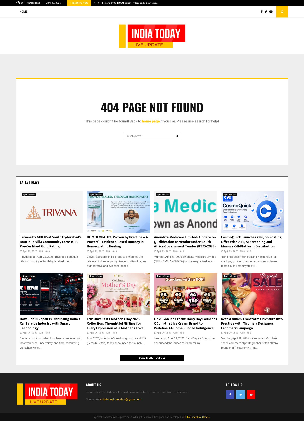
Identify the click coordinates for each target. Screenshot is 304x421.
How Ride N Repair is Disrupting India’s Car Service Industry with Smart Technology (50, 323)
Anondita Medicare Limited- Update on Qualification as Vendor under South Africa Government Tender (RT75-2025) (185, 241)
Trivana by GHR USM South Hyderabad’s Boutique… (130, 3)
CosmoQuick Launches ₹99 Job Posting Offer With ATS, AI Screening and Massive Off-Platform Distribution (251, 241)
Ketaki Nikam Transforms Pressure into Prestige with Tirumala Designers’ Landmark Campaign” (252, 323)
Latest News (29, 182)
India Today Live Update (197, 417)
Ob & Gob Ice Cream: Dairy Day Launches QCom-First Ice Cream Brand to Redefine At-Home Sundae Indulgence (185, 323)
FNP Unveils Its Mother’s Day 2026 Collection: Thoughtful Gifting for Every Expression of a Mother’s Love (115, 323)
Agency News (29, 195)
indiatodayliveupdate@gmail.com (120, 399)
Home (23, 11)
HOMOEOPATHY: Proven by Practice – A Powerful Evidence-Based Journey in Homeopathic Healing (117, 241)
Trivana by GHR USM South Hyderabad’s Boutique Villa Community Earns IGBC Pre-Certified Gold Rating (50, 241)
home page (151, 121)
